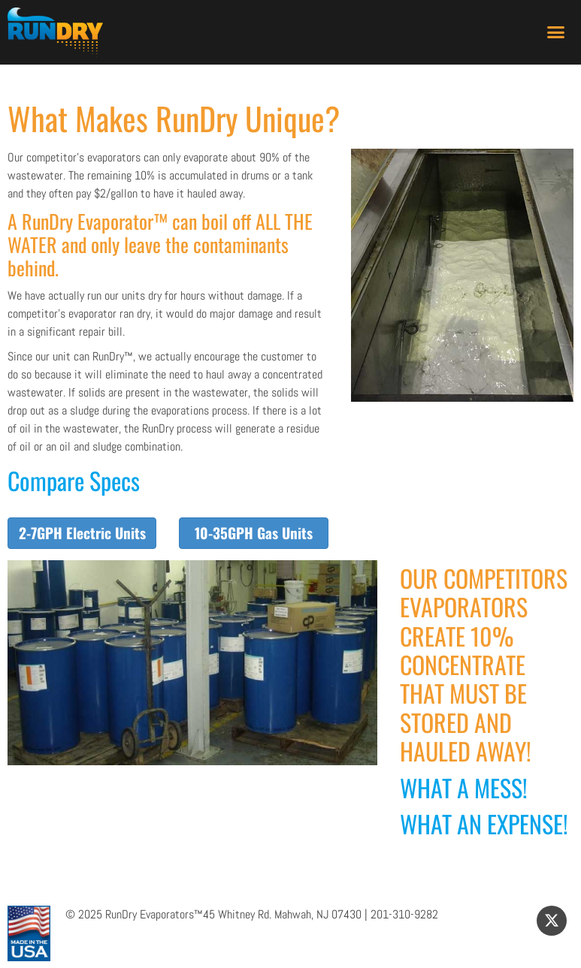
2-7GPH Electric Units (82, 533)
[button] (555, 32)
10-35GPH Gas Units (254, 533)
